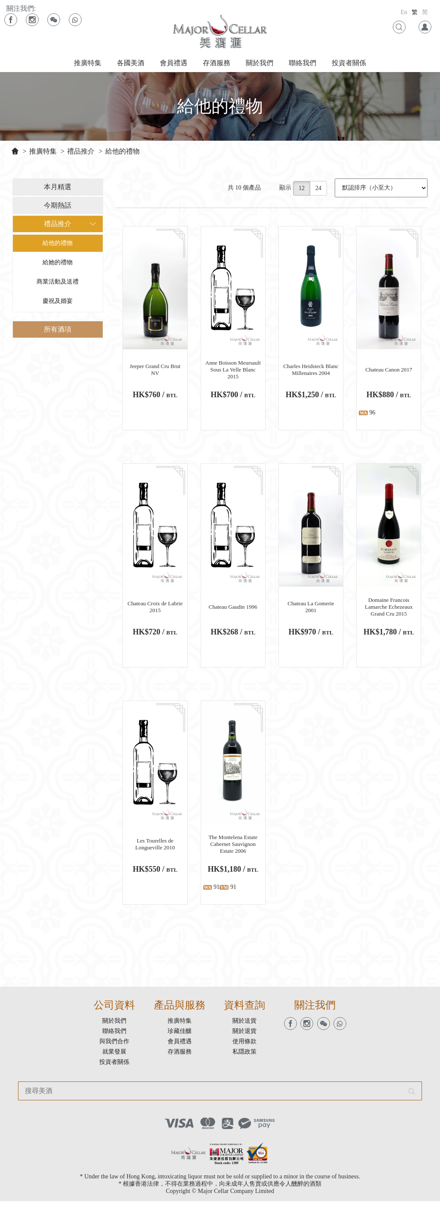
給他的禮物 (122, 151)
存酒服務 (216, 62)
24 (319, 189)
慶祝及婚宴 (57, 302)
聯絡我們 (302, 62)
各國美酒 (130, 62)
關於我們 (259, 62)
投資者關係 (349, 62)
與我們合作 (114, 1045)
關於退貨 (244, 1035)
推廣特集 (87, 62)
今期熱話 (57, 206)
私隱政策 (244, 1055)
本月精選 (57, 188)
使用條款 (244, 1045)
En (403, 12)
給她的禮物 (57, 263)
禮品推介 (81, 151)
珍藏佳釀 (180, 1035)
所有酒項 (57, 330)
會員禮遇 (173, 62)
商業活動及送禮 (57, 283)
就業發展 (114, 1055)
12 (302, 189)
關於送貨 (244, 1024)
